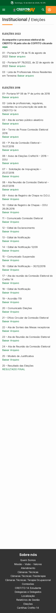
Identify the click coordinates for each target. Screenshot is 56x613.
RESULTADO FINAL (13, 369)
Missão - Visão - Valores (28, 564)
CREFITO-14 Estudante (28, 587)
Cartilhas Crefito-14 (28, 607)
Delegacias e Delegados (28, 591)
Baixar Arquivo (10, 176)
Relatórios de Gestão (28, 599)
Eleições (28, 603)
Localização (28, 595)
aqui (4, 46)
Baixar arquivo (17, 56)
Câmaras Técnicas (28, 572)
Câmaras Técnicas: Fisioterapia (28, 576)
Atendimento (28, 568)
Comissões (28, 583)
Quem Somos (28, 560)
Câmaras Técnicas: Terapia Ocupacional (28, 580)
